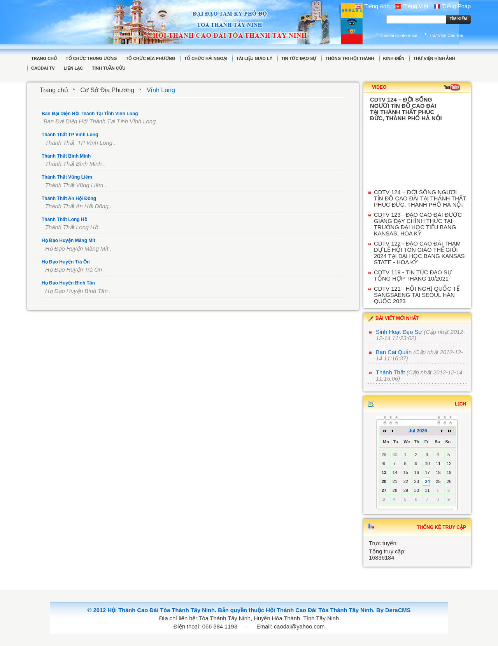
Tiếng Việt (411, 6)
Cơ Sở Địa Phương (107, 90)
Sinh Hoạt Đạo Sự (399, 332)
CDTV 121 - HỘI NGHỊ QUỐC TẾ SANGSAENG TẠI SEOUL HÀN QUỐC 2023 (416, 295)
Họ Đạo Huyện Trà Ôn (66, 262)
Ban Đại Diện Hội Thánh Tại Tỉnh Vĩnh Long (90, 113)
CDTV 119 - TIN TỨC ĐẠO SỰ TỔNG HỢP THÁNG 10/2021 (413, 275)
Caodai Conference (399, 35)
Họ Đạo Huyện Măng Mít (68, 240)
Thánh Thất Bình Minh (66, 156)
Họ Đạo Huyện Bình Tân (68, 283)
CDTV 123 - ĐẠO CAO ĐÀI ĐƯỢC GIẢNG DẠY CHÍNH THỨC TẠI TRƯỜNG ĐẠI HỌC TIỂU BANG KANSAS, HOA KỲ (418, 224)
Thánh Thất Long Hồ (64, 219)
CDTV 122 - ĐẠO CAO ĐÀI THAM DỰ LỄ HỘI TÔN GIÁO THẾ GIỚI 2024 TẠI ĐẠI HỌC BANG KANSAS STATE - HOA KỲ (419, 252)
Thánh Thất (390, 372)
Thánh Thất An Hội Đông (69, 198)
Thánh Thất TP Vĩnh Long (70, 134)
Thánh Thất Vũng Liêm (67, 177)
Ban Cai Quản (394, 352)
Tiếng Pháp (452, 6)
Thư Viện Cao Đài (446, 35)
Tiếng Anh (372, 6)
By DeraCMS (393, 610)
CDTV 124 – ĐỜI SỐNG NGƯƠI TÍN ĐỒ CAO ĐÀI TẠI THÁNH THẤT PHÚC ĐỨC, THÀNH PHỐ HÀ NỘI (420, 198)
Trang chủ (54, 90)
